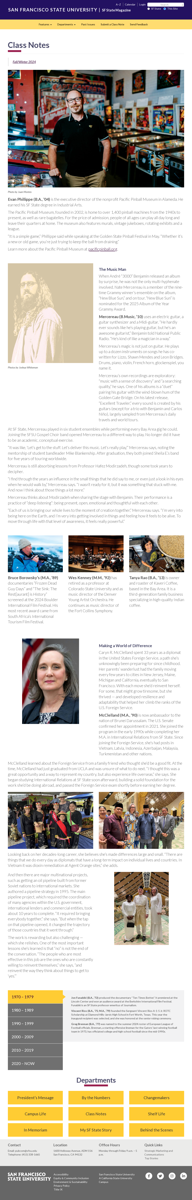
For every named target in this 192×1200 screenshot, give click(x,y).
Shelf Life (156, 1113)
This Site (171, 8)
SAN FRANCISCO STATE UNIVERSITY (52, 9)
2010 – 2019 (22, 1050)
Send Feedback (139, 24)
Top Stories (151, 1158)
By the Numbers (96, 1097)
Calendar (130, 4)
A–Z (118, 4)
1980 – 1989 (22, 1010)
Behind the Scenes (156, 1130)
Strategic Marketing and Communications (158, 1152)
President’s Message (35, 1097)
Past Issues (88, 24)
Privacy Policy (62, 1185)
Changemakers (157, 1097)
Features (47, 25)
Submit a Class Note (112, 24)
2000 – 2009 (22, 1036)
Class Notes (96, 1113)
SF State (154, 8)
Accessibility (61, 1174)
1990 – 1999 (22, 1023)
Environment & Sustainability (70, 1181)
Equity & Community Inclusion (71, 1178)
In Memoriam (35, 1130)
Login (142, 4)
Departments (67, 25)
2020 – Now (23, 1063)
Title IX (58, 1189)
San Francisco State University (117, 1174)
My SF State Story (96, 1130)
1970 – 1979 (22, 996)
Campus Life (35, 1113)
